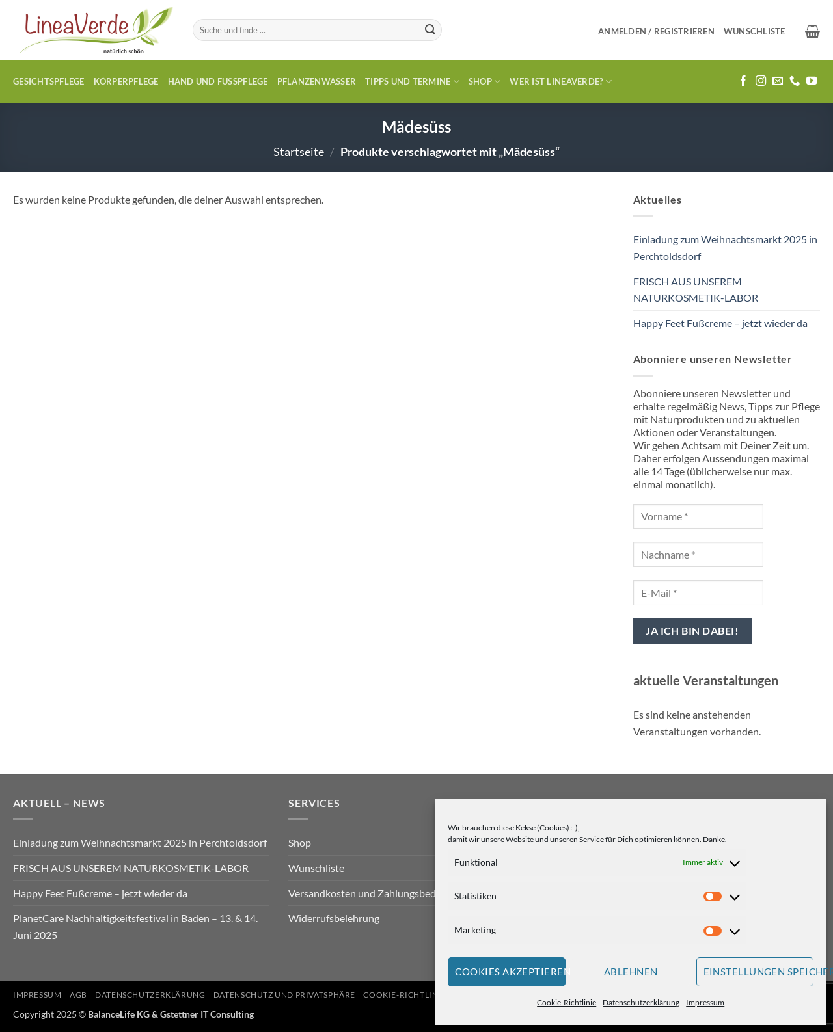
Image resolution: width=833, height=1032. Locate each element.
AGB (78, 994)
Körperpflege (126, 81)
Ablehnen (631, 971)
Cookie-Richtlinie (566, 1002)
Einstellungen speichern (758, 971)
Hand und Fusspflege (218, 81)
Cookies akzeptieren (510, 971)
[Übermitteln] (430, 30)
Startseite (298, 151)
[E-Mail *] (698, 592)
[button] (656, 31)
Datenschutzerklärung (641, 1002)
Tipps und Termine (412, 81)
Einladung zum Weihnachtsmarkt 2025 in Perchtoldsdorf (725, 247)
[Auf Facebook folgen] (743, 81)
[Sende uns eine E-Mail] (777, 81)
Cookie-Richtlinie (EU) (414, 994)
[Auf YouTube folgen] (811, 81)
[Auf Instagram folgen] (761, 81)
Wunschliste (316, 868)
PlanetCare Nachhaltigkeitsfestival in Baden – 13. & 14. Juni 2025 (135, 926)
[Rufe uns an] (794, 81)
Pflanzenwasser (317, 81)
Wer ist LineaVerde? (560, 81)
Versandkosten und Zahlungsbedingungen (383, 893)
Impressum (705, 1002)
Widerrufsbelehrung (333, 918)
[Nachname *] (698, 554)
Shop (484, 81)
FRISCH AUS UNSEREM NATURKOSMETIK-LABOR (695, 289)
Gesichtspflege (49, 81)
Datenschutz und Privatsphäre (284, 994)
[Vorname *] (698, 516)
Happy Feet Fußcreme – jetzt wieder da (720, 323)
